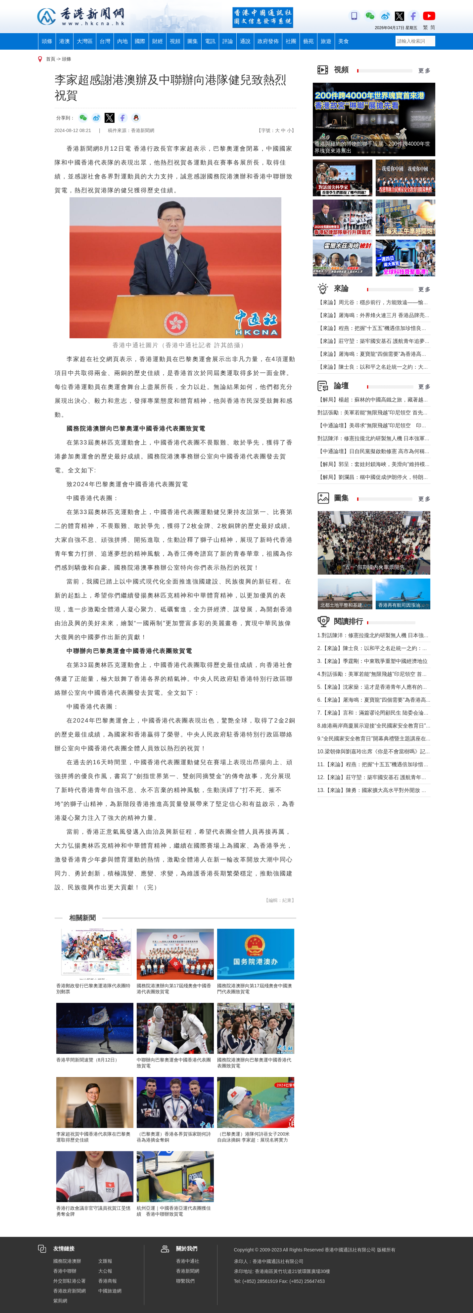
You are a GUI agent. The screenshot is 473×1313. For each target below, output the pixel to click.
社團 (291, 41)
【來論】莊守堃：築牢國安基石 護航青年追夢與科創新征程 (386, 341)
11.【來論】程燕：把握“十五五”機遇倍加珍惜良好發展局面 (386, 764)
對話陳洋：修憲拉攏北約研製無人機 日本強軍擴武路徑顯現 (386, 438)
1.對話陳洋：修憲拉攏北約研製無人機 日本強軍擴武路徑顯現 (389, 635)
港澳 (64, 41)
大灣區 (85, 41)
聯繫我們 (185, 1281)
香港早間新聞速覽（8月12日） (87, 1059)
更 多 (424, 70)
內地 (122, 41)
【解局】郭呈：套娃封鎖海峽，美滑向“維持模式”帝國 (380, 464)
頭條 (47, 41)
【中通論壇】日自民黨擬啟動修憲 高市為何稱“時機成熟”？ (386, 451)
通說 (245, 41)
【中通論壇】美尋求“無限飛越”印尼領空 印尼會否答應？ (385, 425)
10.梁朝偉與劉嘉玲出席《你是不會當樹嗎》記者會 (376, 751)
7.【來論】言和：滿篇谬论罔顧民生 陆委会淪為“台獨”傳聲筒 (388, 713)
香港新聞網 (187, 1271)
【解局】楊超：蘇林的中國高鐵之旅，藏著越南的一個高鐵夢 (388, 399)
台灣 (105, 41)
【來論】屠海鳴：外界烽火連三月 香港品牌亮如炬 (376, 315)
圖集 (192, 41)
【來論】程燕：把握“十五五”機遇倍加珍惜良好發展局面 (382, 328)
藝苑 (308, 41)
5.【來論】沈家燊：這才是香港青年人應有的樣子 (375, 687)
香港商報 (107, 1281)
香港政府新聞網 (69, 1290)
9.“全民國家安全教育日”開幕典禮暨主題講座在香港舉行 (382, 738)
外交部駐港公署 (69, 1281)
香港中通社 (187, 1261)
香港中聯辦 (64, 1271)
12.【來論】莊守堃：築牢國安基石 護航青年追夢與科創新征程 (390, 777)
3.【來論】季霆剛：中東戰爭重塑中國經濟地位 (372, 661)
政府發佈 (268, 41)
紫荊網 (60, 1300)
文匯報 (105, 1261)
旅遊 (326, 41)
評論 (227, 41)
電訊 (210, 41)
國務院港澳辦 (67, 1261)
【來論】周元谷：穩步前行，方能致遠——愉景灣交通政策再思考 (394, 302)
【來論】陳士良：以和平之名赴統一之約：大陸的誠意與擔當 (388, 367)
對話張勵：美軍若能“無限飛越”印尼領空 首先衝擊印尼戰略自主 (391, 412)
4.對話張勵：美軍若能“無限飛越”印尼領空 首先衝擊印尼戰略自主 (393, 674)
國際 (140, 41)
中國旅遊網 (109, 1290)
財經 (157, 41)
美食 (343, 41)
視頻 (175, 41)
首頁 (50, 59)
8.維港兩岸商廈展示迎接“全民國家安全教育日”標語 (377, 725)
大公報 (105, 1271)
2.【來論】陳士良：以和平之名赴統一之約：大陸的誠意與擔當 (391, 648)
